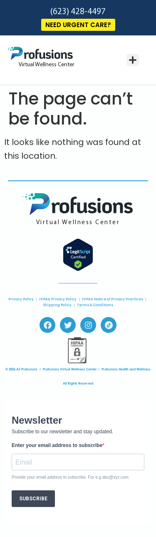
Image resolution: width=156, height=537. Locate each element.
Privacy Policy (21, 299)
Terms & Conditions (95, 305)
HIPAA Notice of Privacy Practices (112, 299)
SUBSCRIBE (33, 499)
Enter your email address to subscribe (57, 445)
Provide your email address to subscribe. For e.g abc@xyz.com (70, 477)
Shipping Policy (57, 305)
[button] (132, 60)
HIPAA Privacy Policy (58, 299)
